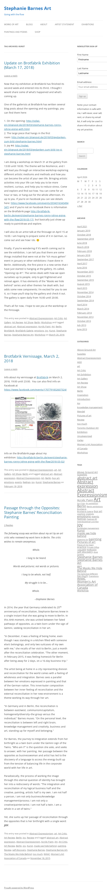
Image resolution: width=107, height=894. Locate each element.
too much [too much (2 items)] (82, 576)
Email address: (84, 82)
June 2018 (82, 242)
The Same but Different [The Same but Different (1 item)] (87, 574)
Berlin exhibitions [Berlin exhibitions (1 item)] (95, 506)
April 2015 (82, 288)
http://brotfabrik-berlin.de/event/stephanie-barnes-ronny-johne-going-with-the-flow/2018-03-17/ (35, 215)
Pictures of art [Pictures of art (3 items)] (86, 542)
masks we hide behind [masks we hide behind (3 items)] (86, 534)
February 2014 (84, 312)
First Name (82, 54)
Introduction (83, 399)
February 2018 (84, 251)
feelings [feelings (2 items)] (81, 519)
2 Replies (8, 525)
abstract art (10, 326)
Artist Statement (64, 24)
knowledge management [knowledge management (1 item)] (88, 528)
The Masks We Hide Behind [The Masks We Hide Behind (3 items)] (89, 569)
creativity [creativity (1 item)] (90, 514)
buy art (56, 478)
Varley (80, 440)
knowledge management (90, 407)
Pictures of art (84, 415)
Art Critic (58, 318)
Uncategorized (84, 436)
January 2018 (83, 255)
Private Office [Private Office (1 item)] (93, 547)
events (18, 482)
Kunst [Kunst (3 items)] (81, 530)
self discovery (19, 850)
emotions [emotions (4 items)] (84, 516)
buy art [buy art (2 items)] (98, 511)
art (55, 469)
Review (30, 837)
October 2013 (84, 321)
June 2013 (82, 329)
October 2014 (84, 296)
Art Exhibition (84, 374)
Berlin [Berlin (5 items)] (81, 506)
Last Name (82, 68)
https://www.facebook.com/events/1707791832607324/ (35, 389)
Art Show (28, 322)
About (43, 24)
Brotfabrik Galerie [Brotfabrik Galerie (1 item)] (85, 511)
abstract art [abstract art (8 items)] (87, 477)
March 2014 (83, 308)
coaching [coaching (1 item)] (81, 514)
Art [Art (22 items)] (97, 499)
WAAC (47, 854)
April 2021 (82, 226)
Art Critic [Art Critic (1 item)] (81, 503)
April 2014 (82, 304)
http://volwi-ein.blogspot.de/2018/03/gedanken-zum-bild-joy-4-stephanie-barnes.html (33, 149)
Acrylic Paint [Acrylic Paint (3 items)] (85, 500)
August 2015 (83, 284)
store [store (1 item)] (79, 566)
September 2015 (85, 279)
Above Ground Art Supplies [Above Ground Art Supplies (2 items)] (87, 473)
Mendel (81, 411)
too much (38, 854)
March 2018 (83, 247)
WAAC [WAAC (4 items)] (81, 579)
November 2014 (85, 292)
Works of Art (11, 24)
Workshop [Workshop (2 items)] (83, 590)
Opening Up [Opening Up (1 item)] (82, 539)
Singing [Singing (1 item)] (80, 554)
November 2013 (85, 316)
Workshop (46, 322)
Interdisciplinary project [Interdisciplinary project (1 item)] (88, 521)
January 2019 (83, 230)
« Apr (79, 205)
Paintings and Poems (15, 31)
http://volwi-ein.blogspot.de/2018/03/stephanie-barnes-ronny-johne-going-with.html (33, 125)
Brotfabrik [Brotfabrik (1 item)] (81, 509)
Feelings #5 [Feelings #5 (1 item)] (92, 519)
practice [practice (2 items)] (81, 547)
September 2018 (85, 238)
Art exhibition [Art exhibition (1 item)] (92, 503)
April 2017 (82, 263)
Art (53, 326)
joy (46, 330)
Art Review (17, 322)
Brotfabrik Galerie (24, 330)
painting (62, 845)
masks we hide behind (45, 845)
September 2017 (85, 259)
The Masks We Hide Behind (18, 854)
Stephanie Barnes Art (27, 8)
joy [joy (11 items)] (80, 524)
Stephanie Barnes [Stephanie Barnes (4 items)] (90, 557)
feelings (27, 482)
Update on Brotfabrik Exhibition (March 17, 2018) (32, 65)
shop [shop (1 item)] (95, 552)
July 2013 (81, 325)
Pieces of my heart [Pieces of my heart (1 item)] (85, 545)
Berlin (37, 322)
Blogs (29, 24)
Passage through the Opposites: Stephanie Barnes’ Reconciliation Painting (33, 512)
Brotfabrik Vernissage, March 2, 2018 (31, 358)
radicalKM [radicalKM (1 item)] (81, 549)
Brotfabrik (9, 330)
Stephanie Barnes (52, 482)
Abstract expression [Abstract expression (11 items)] (87, 484)
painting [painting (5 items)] (95, 539)
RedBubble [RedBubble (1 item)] (92, 549)
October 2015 (84, 275)
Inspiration (82, 395)
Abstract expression (27, 326)
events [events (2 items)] (95, 516)
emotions (39, 330)
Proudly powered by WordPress (19, 887)
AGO (79, 362)
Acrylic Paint (44, 326)
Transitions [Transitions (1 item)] (94, 576)
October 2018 (84, 234)
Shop (37, 31)
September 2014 (85, 300)
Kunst (52, 330)
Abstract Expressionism (41, 318)
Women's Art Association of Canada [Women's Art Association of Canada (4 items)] (87, 584)
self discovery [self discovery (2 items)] (85, 551)
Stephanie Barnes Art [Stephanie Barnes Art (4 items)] (90, 561)
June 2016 (82, 267)
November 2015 (85, 271)
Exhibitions (88, 24)
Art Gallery (82, 378)
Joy (24, 837)
